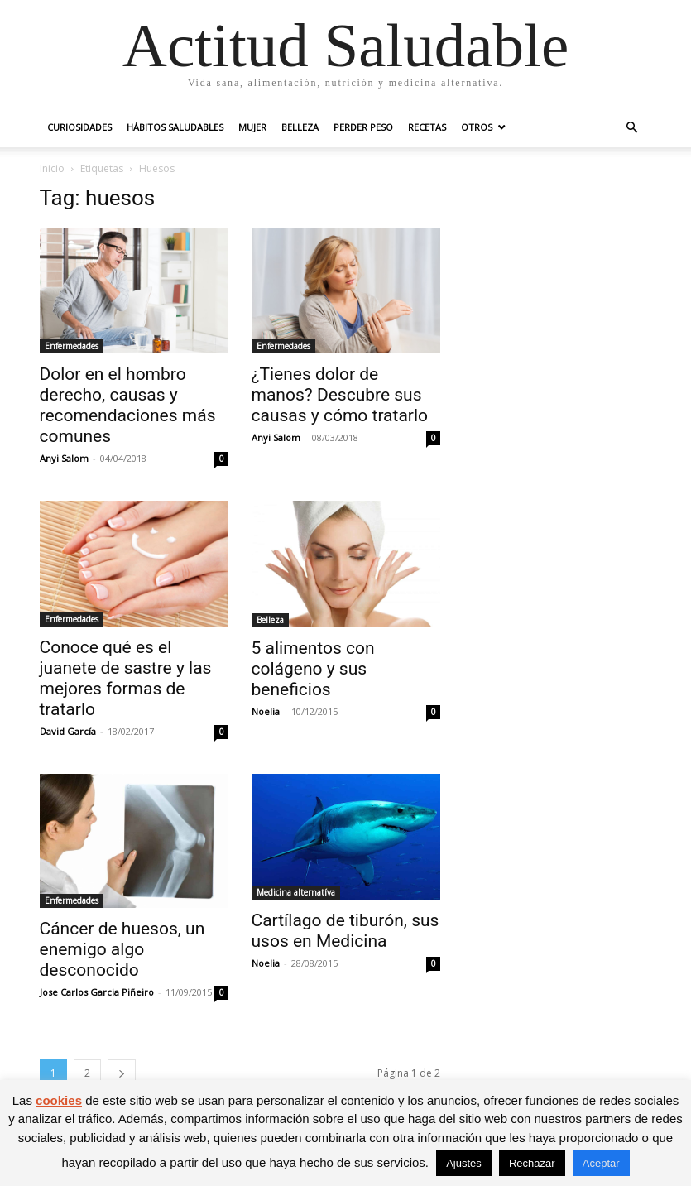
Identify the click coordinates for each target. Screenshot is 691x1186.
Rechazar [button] (532, 1163)
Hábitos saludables (175, 127)
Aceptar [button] (601, 1163)
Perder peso (363, 127)
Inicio (52, 168)
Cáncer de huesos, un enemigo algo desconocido (122, 949)
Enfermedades (71, 346)
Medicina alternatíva (296, 892)
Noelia (266, 711)
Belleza (300, 127)
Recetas (427, 127)
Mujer (252, 127)
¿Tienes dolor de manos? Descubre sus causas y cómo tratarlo (340, 394)
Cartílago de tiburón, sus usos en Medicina (345, 930)
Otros (476, 127)
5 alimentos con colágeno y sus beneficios (313, 668)
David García (68, 731)
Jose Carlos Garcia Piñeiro (97, 992)
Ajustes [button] (464, 1163)
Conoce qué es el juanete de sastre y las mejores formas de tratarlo (126, 678)
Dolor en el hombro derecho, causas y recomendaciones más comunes (128, 405)
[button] (632, 128)
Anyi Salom (64, 458)
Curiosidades (79, 127)
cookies (59, 1100)
